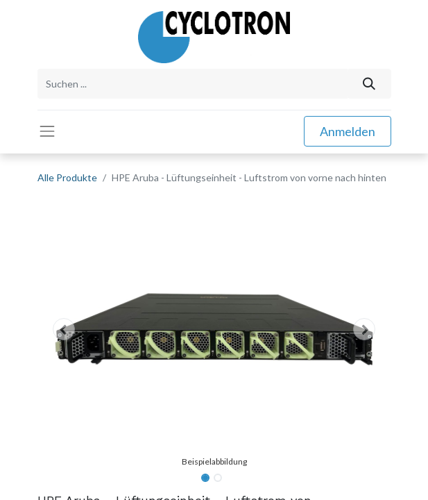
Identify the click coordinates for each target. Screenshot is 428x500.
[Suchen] (369, 84)
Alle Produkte (67, 177)
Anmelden (347, 131)
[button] (64, 329)
